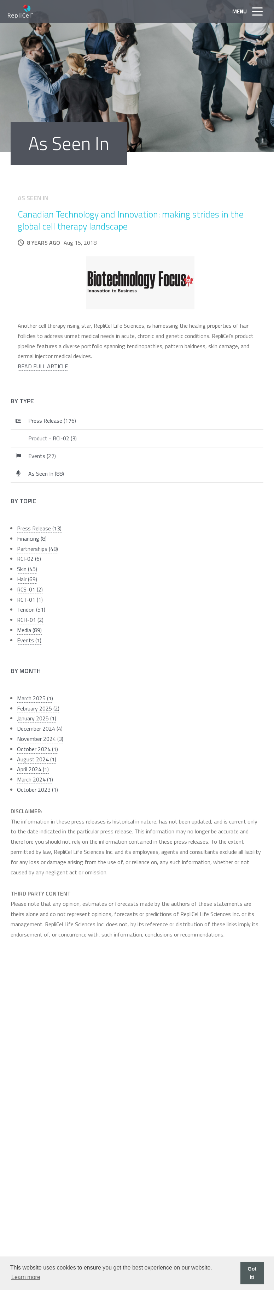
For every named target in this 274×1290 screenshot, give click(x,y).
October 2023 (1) (37, 789)
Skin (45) (27, 569)
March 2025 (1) (35, 698)
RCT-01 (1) (30, 599)
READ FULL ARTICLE (43, 366)
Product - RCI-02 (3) (52, 438)
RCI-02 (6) (29, 558)
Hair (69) (27, 579)
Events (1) (29, 640)
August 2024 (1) (36, 759)
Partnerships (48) (37, 549)
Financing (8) (32, 538)
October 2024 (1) (37, 749)
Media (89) (29, 630)
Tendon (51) (31, 609)
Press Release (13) (39, 528)
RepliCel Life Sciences (20, 12)
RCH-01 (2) (30, 620)
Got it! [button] (252, 1273)
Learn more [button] (25, 1277)
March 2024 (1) (35, 779)
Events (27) (42, 456)
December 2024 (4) (40, 728)
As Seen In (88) (46, 473)
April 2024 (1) (33, 769)
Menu (249, 11)
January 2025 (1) (36, 718)
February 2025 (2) (38, 708)
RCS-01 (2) (30, 589)
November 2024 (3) (40, 739)
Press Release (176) (52, 420)
